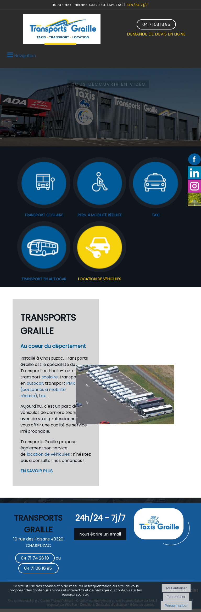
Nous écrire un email (100, 534)
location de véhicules (48, 454)
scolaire (50, 377)
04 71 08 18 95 (156, 24)
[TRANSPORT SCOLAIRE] (43, 183)
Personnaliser (176, 605)
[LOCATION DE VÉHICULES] (99, 247)
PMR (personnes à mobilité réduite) (47, 389)
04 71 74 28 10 (35, 558)
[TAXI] (155, 183)
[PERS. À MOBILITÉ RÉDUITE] (99, 183)
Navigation (25, 56)
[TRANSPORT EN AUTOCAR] (43, 247)
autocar (35, 383)
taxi (42, 396)
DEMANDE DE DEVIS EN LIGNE (156, 34)
